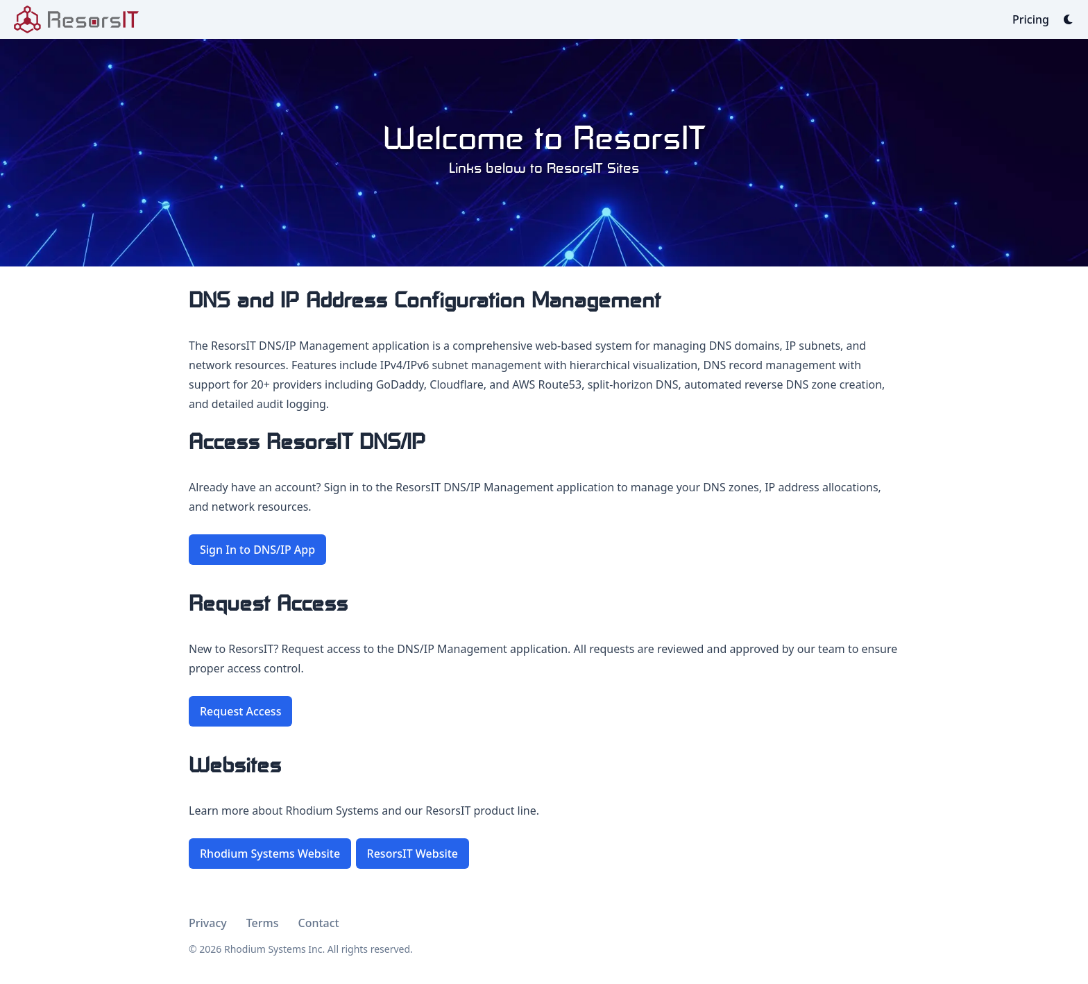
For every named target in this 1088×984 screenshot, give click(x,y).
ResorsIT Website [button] (412, 853)
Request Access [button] (240, 711)
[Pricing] (1030, 19)
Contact (318, 923)
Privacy (208, 923)
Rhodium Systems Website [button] (270, 853)
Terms (262, 923)
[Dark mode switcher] (1068, 19)
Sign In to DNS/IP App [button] (257, 549)
